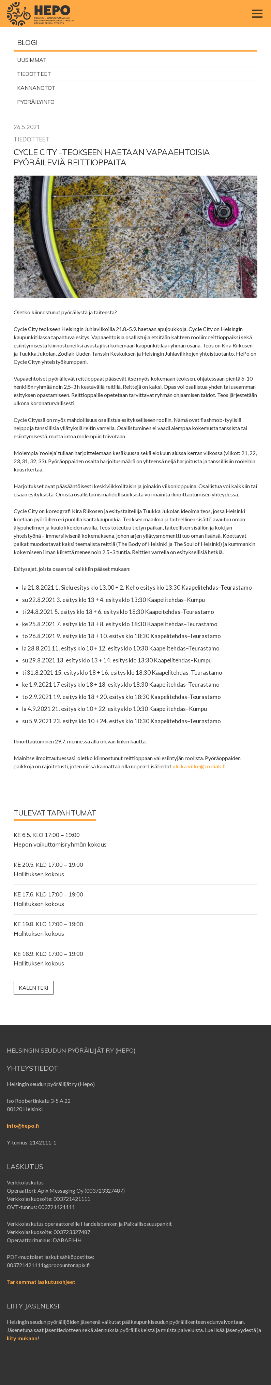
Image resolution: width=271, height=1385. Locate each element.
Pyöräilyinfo (36, 101)
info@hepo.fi (23, 1125)
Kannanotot (36, 87)
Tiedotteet (34, 73)
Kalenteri (33, 987)
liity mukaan (22, 1338)
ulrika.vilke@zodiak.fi (199, 766)
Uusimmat (32, 59)
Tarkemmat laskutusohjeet (41, 1281)
